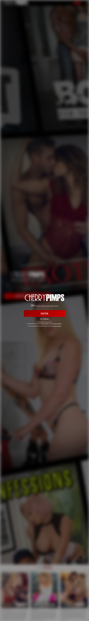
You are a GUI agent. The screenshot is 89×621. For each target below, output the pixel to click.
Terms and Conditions (56, 323)
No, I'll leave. (44, 319)
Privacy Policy (45, 323)
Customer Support (56, 326)
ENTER (44, 313)
